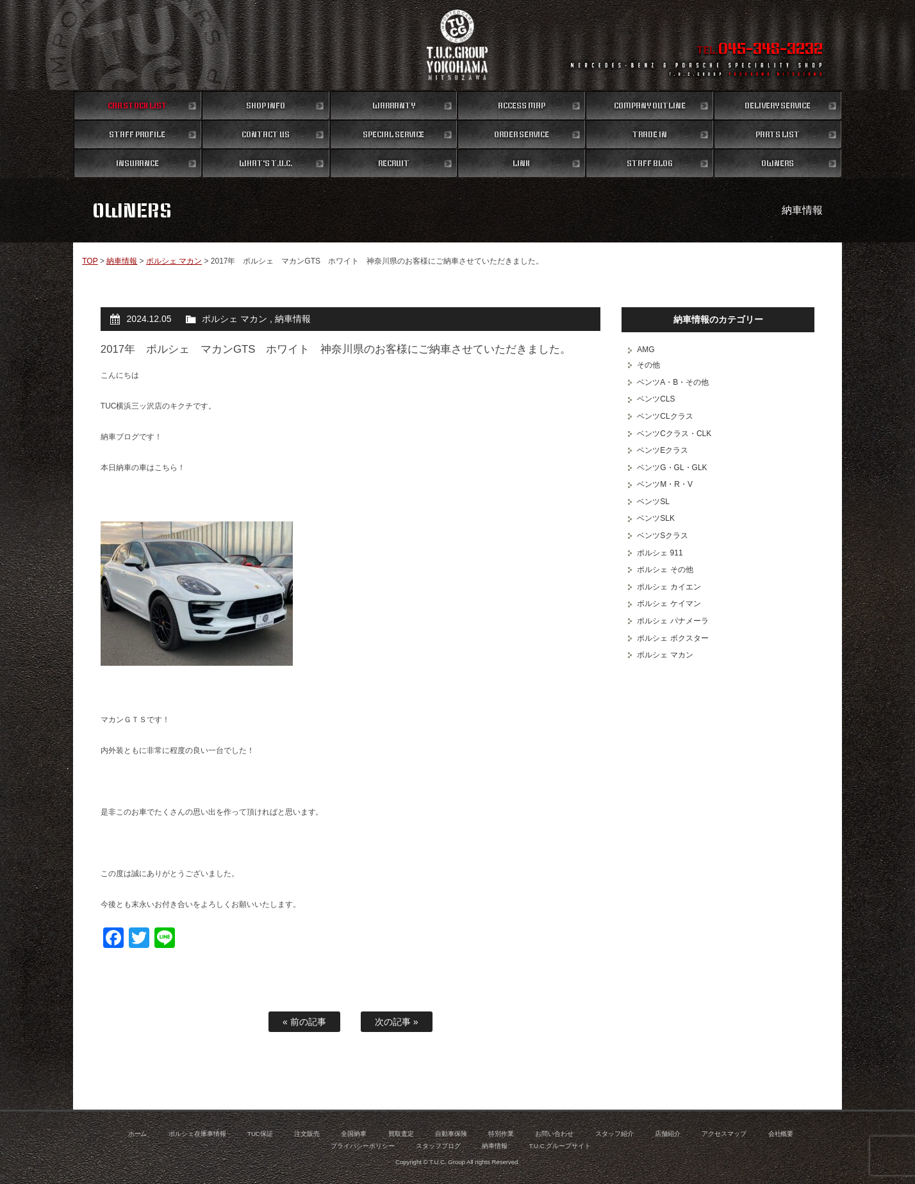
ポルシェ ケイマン (668, 603)
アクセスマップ (724, 1133)
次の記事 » (396, 1022)
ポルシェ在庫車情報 (197, 1133)
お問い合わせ (554, 1133)
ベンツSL (653, 501)
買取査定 (401, 1133)
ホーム (137, 1133)
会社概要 (781, 1133)
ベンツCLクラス (665, 416)
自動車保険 (451, 1133)
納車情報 (121, 261)
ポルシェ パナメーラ (672, 620)
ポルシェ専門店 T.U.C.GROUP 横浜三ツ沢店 (458, 45)
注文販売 (307, 1133)
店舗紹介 (667, 1133)
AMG (645, 349)
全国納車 (354, 1133)
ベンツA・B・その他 (673, 382)
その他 (648, 364)
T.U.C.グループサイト (560, 1145)
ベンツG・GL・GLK (672, 467)
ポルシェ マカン (174, 261)
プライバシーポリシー (363, 1145)
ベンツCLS (656, 398)
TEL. (760, 50)
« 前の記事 (304, 1022)
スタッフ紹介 (614, 1133)
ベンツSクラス (662, 535)
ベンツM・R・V (665, 484)
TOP (89, 261)
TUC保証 (260, 1133)
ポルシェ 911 (659, 552)
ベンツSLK (656, 518)
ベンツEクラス (662, 450)
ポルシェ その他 (665, 569)
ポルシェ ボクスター (672, 638)
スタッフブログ (438, 1145)
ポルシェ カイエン (668, 586)
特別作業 (501, 1133)
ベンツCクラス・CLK (674, 433)
